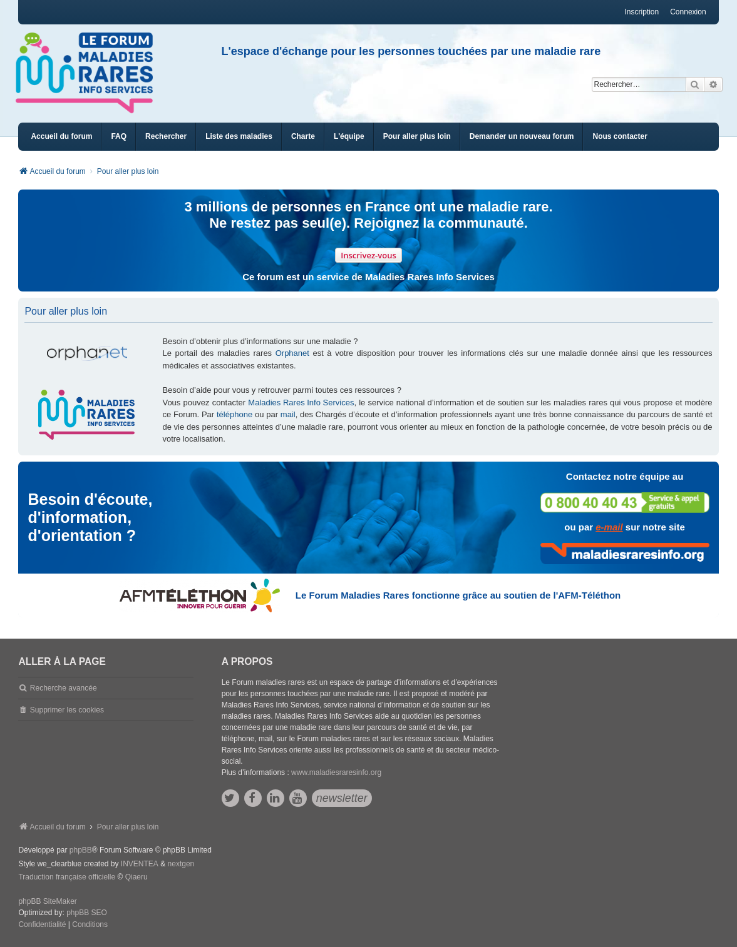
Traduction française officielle (66, 877)
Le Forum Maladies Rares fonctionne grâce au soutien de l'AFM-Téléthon (458, 595)
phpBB (81, 850)
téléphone (234, 414)
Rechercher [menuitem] (166, 136)
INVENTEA (139, 863)
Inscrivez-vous (368, 255)
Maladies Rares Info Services (301, 402)
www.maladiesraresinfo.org (336, 772)
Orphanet (292, 353)
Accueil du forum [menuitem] (61, 136)
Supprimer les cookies (67, 710)
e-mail (608, 527)
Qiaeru (136, 877)
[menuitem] (238, 137)
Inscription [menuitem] (641, 12)
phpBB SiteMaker (47, 901)
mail (288, 414)
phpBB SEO (86, 912)
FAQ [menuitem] (118, 136)
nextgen (181, 863)
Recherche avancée (63, 688)
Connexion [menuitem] (688, 12)
